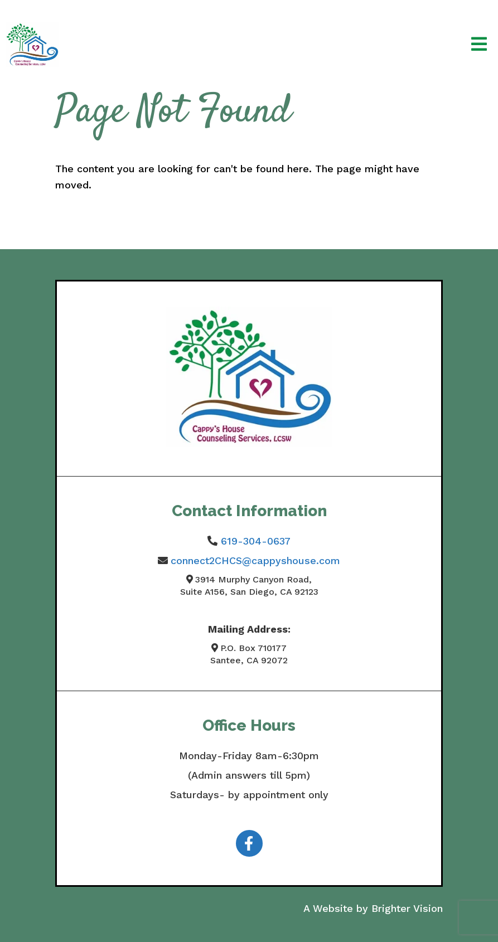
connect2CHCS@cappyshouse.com (255, 560)
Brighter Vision (407, 908)
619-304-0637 (256, 541)
